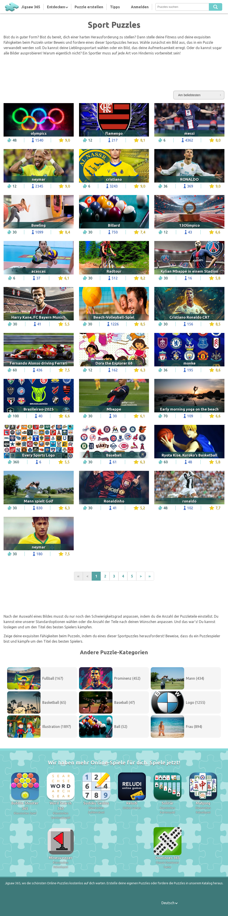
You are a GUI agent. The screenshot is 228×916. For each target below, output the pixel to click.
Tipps (115, 7)
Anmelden (140, 7)
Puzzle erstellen (89, 7)
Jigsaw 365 (30, 7)
